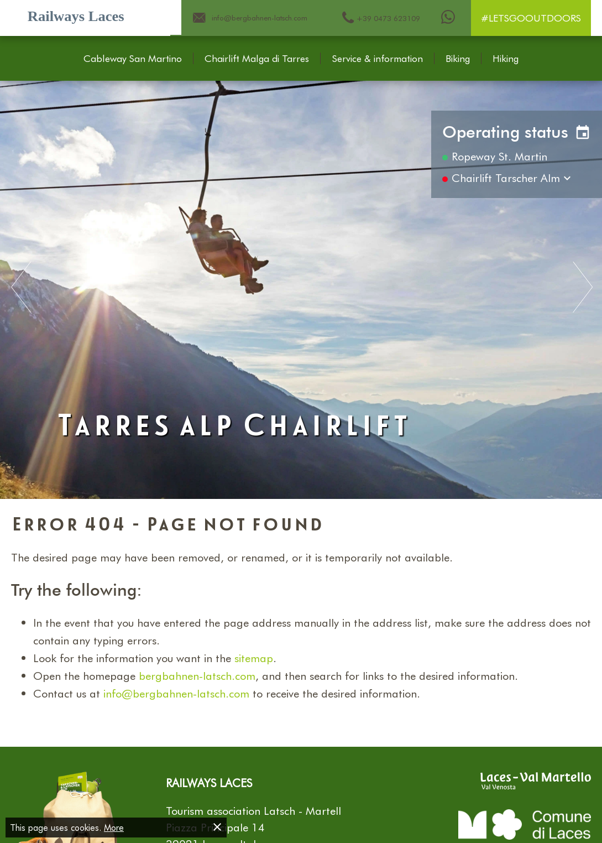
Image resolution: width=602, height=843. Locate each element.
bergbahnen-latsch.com (197, 675)
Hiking (506, 59)
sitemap (253, 658)
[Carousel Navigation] (301, 288)
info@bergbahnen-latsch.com (176, 693)
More (114, 827)
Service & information (377, 59)
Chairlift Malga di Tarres (257, 59)
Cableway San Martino (132, 59)
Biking (458, 59)
